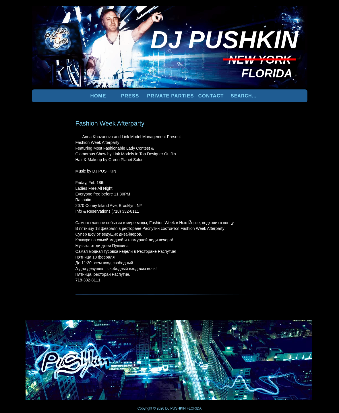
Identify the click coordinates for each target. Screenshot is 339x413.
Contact (211, 96)
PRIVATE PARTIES (170, 96)
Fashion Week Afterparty (110, 123)
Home (98, 96)
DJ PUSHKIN (175, 408)
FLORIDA (194, 408)
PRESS (130, 96)
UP (288, 329)
